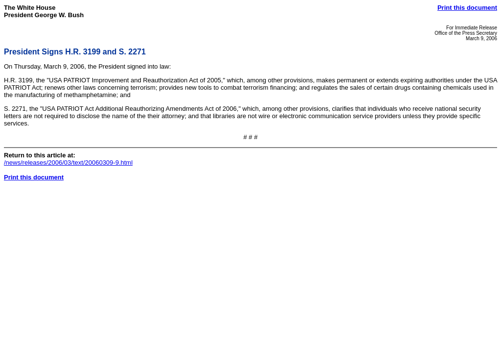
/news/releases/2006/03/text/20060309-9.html (68, 162)
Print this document (467, 7)
